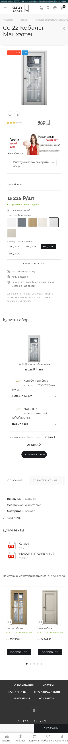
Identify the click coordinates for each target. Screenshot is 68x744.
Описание (14, 480)
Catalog (24, 543)
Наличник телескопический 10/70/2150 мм (30, 413)
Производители (47, 691)
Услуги (48, 685)
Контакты (46, 698)
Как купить (17, 691)
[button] (27, 664)
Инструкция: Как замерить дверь (35, 163)
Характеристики (45, 480)
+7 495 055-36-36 (35, 721)
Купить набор (35, 454)
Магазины (22, 698)
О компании (24, 685)
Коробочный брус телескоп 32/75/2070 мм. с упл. (34, 385)
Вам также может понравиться (24, 576)
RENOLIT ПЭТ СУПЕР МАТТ (36, 553)
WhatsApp (34, 710)
